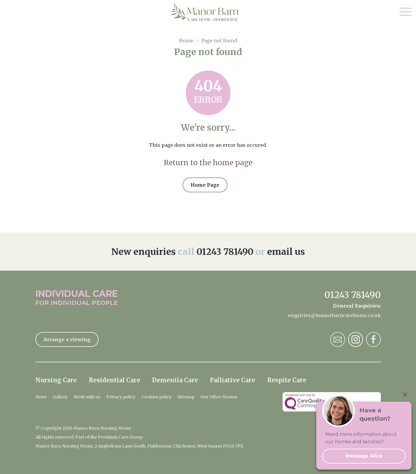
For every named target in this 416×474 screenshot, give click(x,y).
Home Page (205, 185)
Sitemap (185, 397)
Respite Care (286, 380)
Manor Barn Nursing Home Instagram (355, 339)
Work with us (87, 397)
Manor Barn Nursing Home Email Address (337, 339)
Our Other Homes (218, 397)
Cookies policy (156, 397)
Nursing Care (56, 380)
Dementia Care (175, 380)
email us (286, 251)
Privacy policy (120, 397)
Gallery (60, 397)
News (41, 397)
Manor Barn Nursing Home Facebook (373, 339)
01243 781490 (225, 251)
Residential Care (114, 380)
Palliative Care (232, 380)
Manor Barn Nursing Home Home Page (208, 12)
